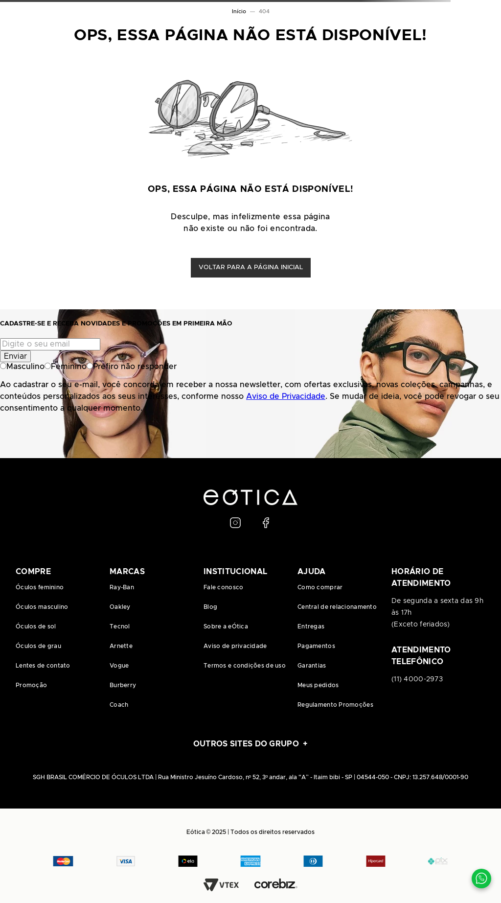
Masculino (22, 366)
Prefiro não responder (132, 366)
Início (239, 11)
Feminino (66, 366)
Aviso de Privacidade (285, 396)
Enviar (15, 356)
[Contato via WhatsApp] (481, 878)
